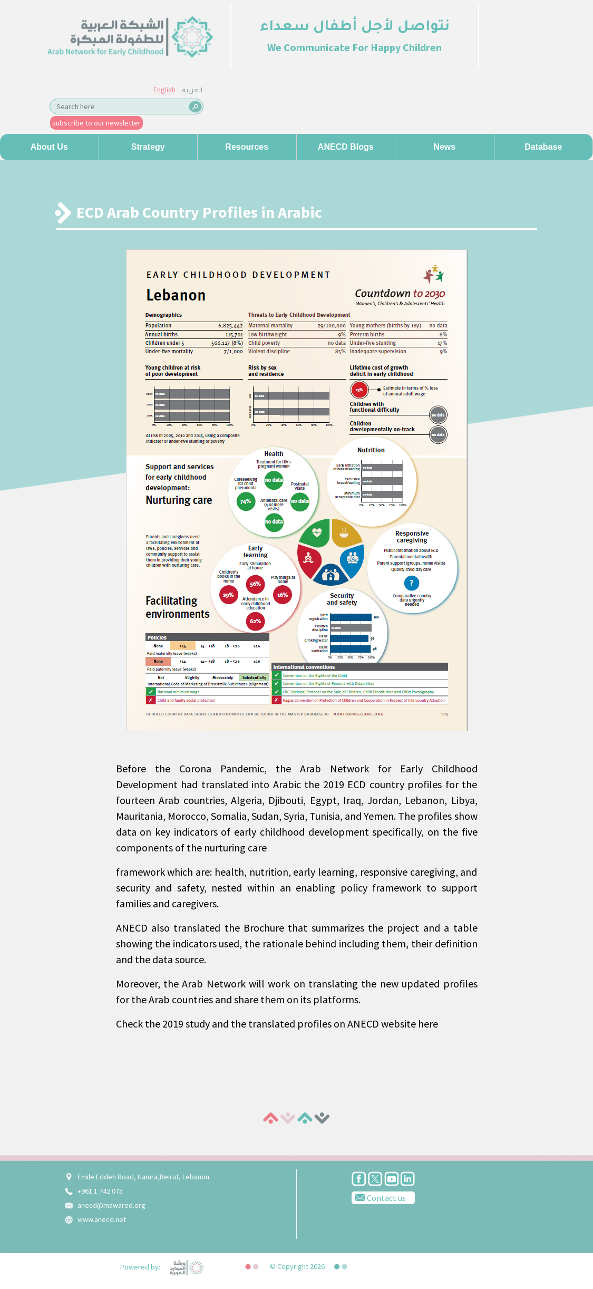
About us (49, 146)
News (444, 146)
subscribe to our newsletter (96, 123)
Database (543, 146)
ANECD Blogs (346, 146)
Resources (246, 146)
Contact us (379, 1197)
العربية (192, 91)
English (164, 89)
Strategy (148, 146)
